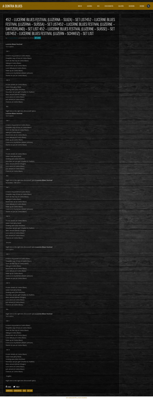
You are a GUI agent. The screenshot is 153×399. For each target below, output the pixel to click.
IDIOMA (142, 6)
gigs (24, 391)
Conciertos (17, 391)
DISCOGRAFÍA (109, 6)
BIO (98, 6)
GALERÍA (121, 6)
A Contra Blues (12, 6)
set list (29, 391)
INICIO (80, 6)
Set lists (37, 38)
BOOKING (132, 6)
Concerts (9, 391)
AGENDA (89, 6)
